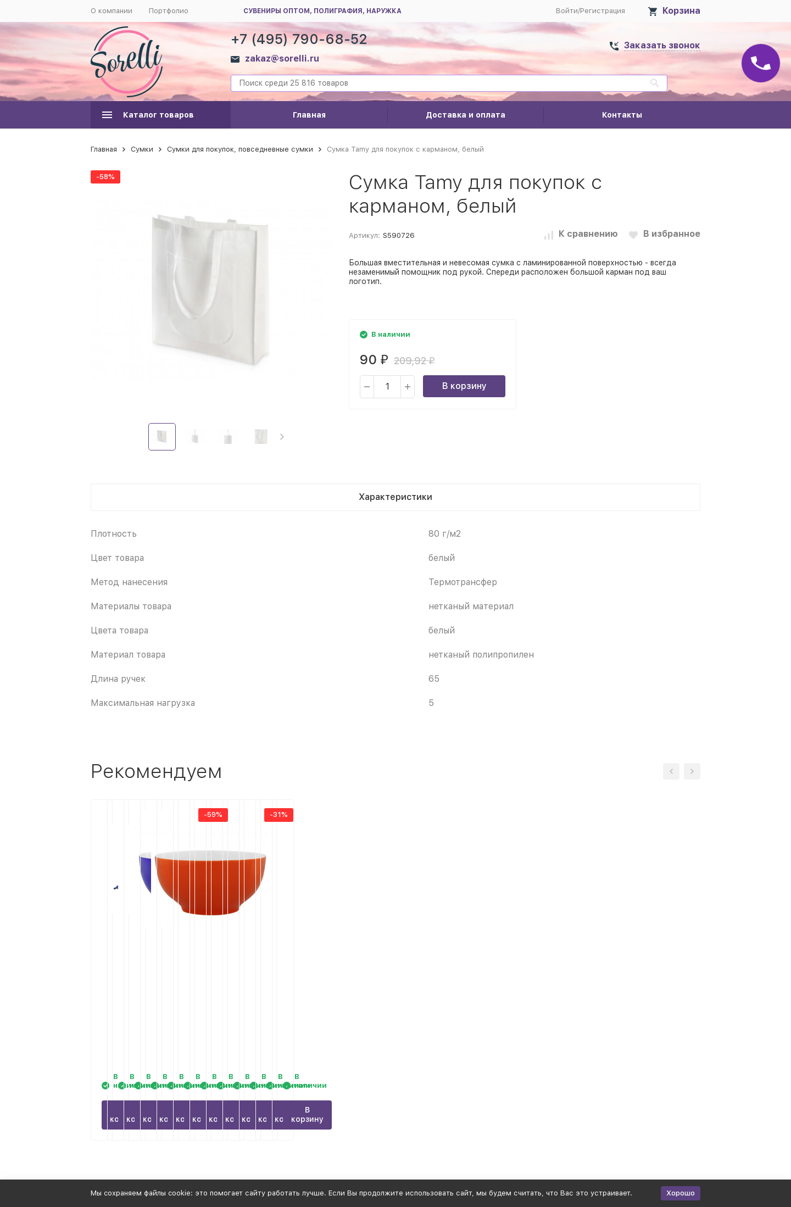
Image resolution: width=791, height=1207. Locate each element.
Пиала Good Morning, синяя (470, 945)
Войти (567, 11)
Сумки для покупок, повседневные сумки (240, 149)
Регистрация (602, 11)
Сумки (142, 149)
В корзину (464, 386)
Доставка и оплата (465, 114)
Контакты (622, 114)
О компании (111, 11)
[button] (282, 436)
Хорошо (680, 1193)
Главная (309, 114)
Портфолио (168, 11)
